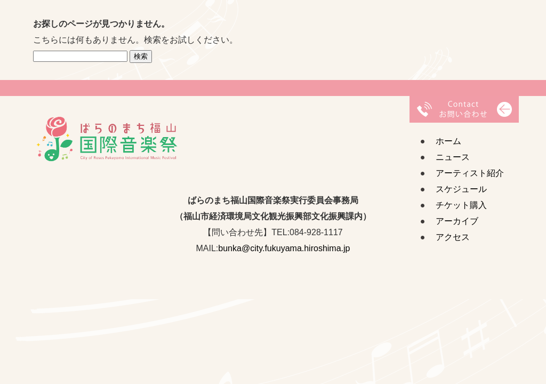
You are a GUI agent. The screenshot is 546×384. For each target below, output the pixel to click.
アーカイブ (457, 221)
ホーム (448, 141)
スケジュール (461, 189)
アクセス (453, 237)
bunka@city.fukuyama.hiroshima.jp (284, 248)
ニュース (453, 157)
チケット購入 (461, 205)
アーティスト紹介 (470, 173)
